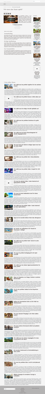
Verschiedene (22, 391)
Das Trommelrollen (17, 28)
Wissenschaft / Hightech (22, 392)
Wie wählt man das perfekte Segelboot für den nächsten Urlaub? (37, 47)
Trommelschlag (17, 26)
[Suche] (36, 1)
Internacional (22, 389)
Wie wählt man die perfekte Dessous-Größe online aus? (27, 96)
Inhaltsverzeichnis (18, 24)
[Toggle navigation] (5, 4)
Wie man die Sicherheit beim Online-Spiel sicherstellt (37, 73)
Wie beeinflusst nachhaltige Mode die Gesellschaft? (37, 34)
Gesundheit (22, 388)
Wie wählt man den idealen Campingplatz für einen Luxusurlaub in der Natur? (26, 338)
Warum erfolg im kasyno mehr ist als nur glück (37, 23)
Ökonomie (22, 390)
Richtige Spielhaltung (17, 27)
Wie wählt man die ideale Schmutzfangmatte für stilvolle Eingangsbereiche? (25, 133)
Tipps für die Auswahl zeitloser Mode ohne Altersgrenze (27, 217)
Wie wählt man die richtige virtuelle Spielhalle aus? (26, 108)
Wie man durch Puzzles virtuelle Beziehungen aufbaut (37, 60)
